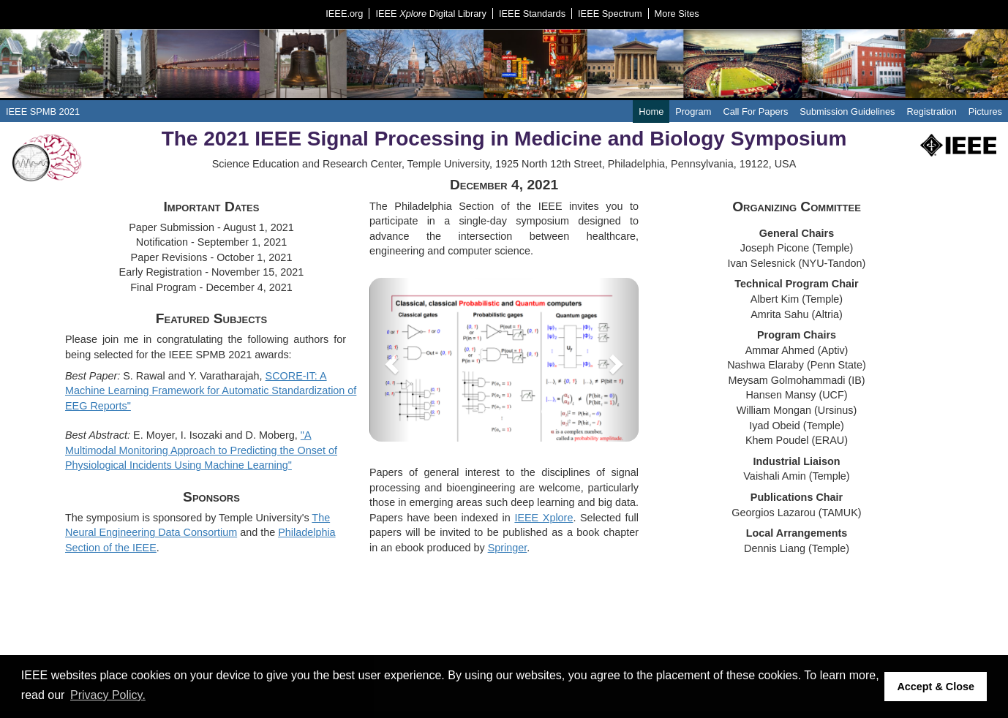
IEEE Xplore (543, 518)
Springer (507, 547)
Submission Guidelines (847, 111)
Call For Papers (755, 111)
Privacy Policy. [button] (108, 695)
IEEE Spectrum (610, 13)
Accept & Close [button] (935, 686)
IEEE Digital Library (430, 13)
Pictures (985, 111)
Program (693, 111)
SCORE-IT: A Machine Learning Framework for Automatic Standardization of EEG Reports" (210, 391)
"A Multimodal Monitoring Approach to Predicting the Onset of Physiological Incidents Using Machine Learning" (201, 450)
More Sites (677, 13)
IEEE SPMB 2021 (43, 111)
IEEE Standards (532, 13)
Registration (931, 111)
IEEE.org (344, 13)
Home (651, 111)
